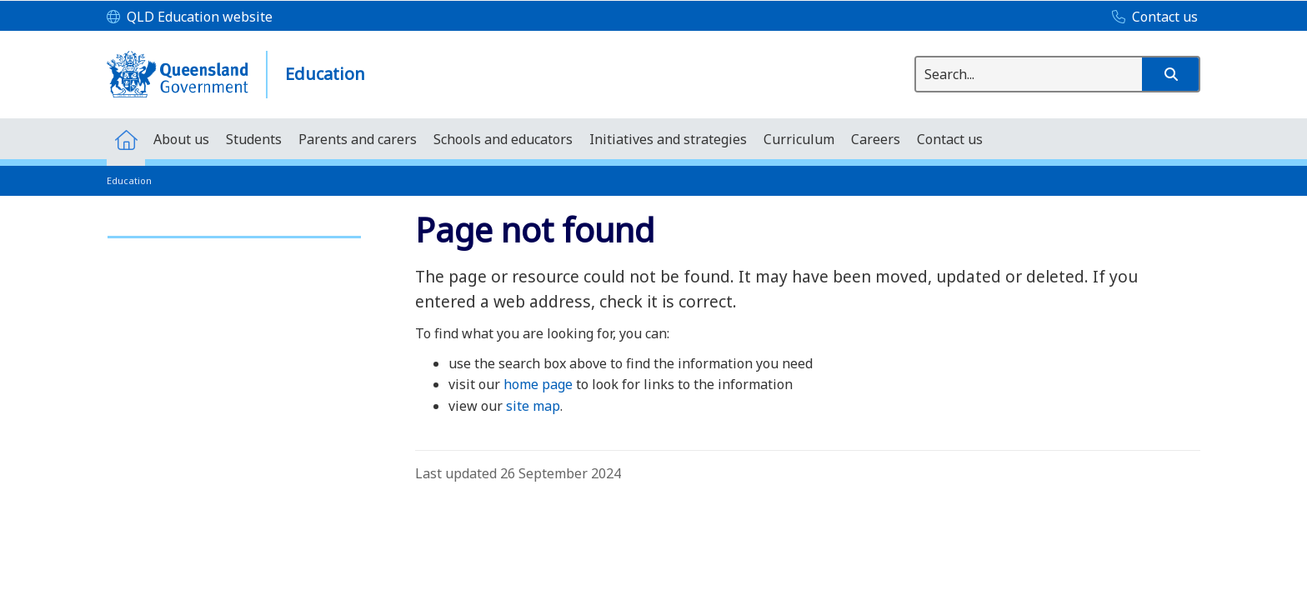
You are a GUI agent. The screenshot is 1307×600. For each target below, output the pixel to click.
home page (538, 384)
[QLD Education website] (190, 17)
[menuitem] (126, 138)
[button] (1170, 74)
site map (533, 406)
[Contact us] (1151, 17)
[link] (234, 229)
